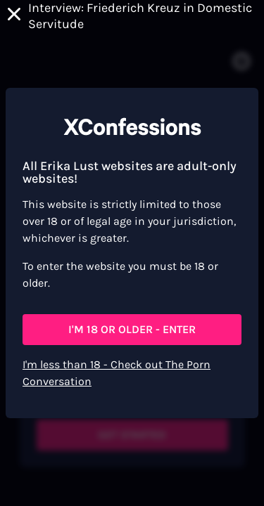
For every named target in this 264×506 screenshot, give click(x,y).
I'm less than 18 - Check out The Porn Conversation (116, 373)
